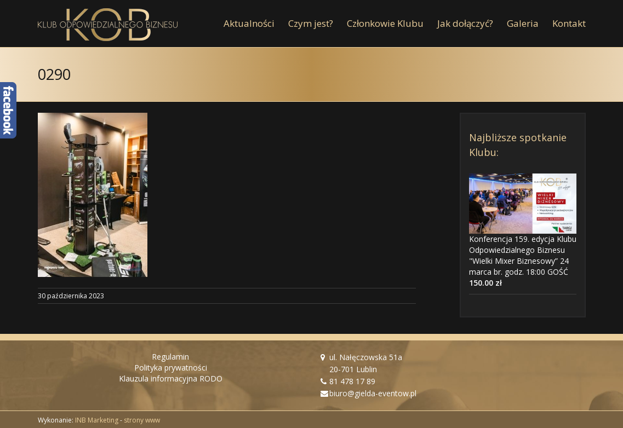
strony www (142, 420)
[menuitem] (256, 23)
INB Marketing (96, 420)
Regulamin (170, 356)
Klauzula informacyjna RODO (170, 378)
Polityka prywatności (170, 367)
